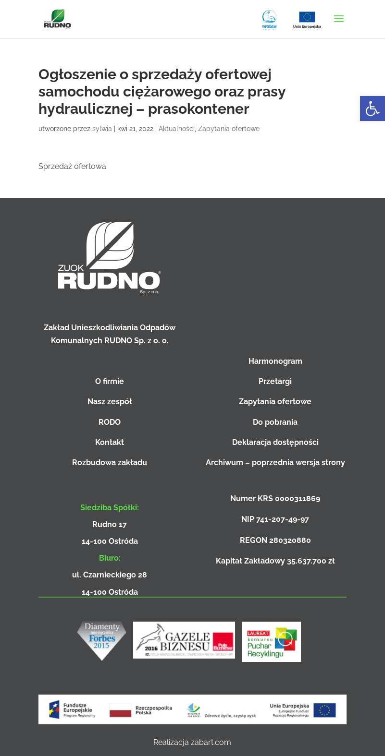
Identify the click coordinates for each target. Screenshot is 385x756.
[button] (372, 108)
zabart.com (211, 742)
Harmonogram (275, 361)
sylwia (102, 128)
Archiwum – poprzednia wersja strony (275, 462)
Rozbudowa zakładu (109, 462)
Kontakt (109, 442)
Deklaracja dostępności (275, 442)
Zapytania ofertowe (229, 128)
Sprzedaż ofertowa (72, 166)
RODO (110, 422)
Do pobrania (275, 422)
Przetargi (275, 381)
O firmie (109, 381)
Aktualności (177, 128)
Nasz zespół (109, 401)
